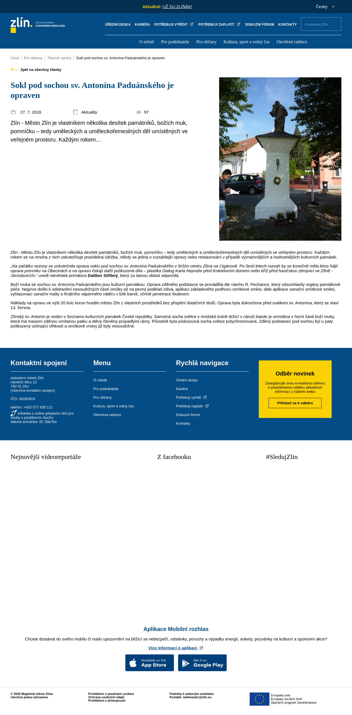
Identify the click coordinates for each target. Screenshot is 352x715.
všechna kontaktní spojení (33, 390)
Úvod (15, 58)
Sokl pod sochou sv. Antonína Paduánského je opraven (120, 58)
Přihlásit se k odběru (295, 403)
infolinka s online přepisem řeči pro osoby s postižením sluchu (42, 415)
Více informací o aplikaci (176, 647)
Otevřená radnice (292, 41)
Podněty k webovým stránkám (192, 693)
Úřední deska (117, 25)
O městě (146, 41)
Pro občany (206, 41)
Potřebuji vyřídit (174, 25)
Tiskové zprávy (59, 58)
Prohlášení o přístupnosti (106, 700)
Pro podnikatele (175, 41)
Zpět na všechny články (36, 70)
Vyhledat (335, 24)
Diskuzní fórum (259, 25)
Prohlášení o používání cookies (111, 693)
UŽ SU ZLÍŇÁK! (177, 6)
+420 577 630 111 (38, 407)
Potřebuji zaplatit (219, 25)
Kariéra (142, 25)
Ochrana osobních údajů (106, 697)
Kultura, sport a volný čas (247, 41)
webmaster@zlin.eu (197, 697)
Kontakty (287, 25)
